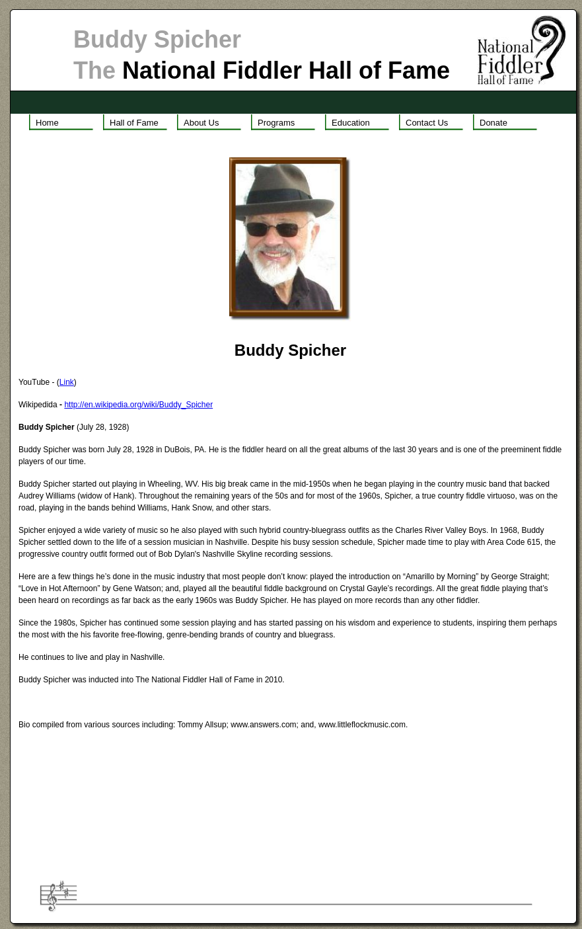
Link (66, 382)
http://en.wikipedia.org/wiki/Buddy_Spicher (138, 404)
